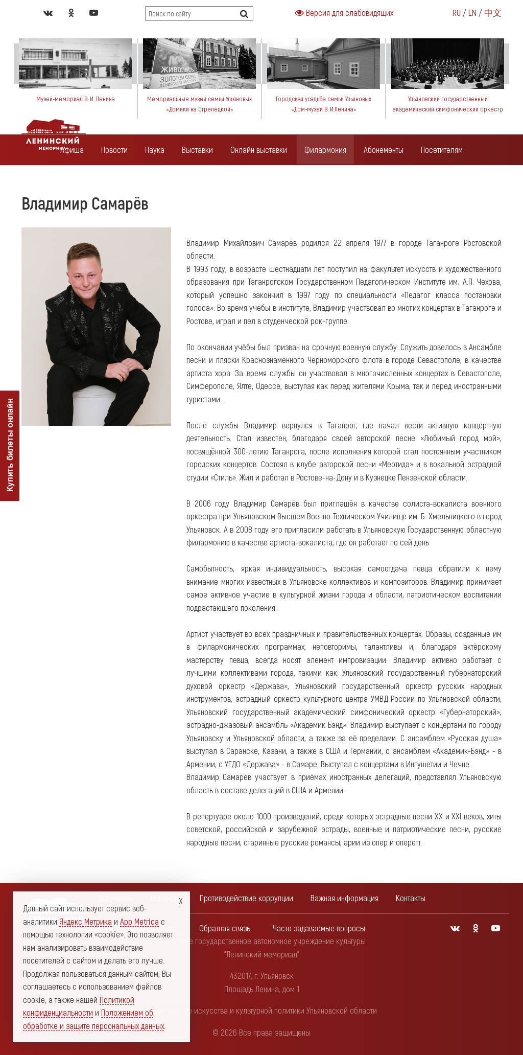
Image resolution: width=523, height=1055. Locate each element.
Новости (114, 149)
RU (457, 12)
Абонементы (383, 149)
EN (472, 12)
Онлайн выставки (258, 149)
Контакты (410, 897)
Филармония (325, 149)
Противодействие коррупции (246, 897)
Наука (154, 149)
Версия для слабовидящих (344, 12)
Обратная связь (224, 928)
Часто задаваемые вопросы (319, 928)
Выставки (197, 149)
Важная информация (344, 897)
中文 (493, 12)
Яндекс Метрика (85, 921)
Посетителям (442, 149)
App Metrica (139, 921)
